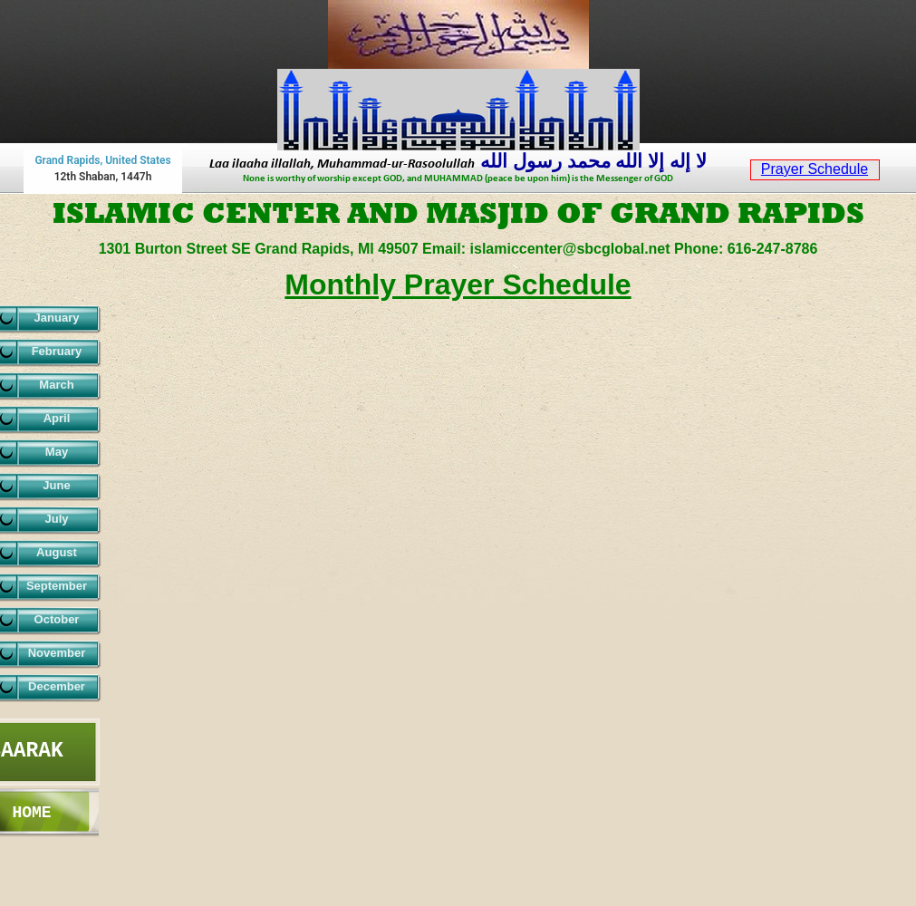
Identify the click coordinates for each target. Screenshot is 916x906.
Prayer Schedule (814, 169)
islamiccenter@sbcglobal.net (572, 248)
